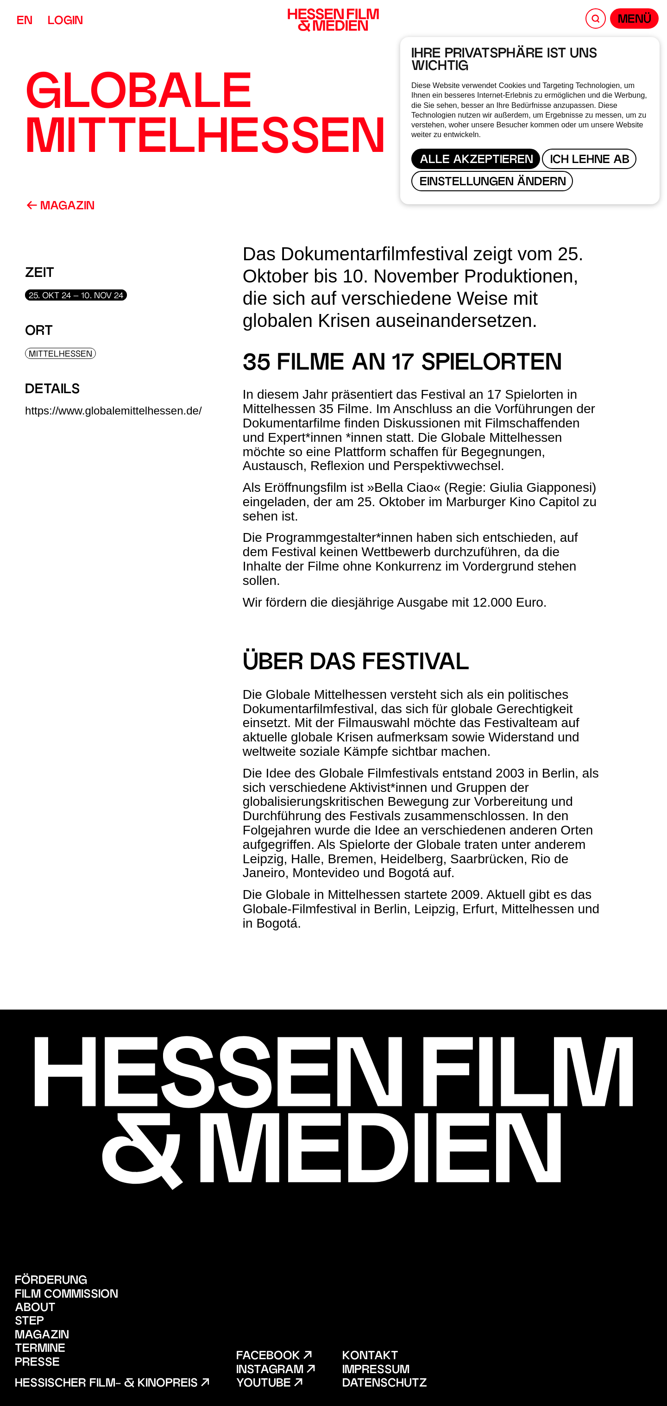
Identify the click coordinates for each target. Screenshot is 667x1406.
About (35, 1308)
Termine (40, 1349)
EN (24, 21)
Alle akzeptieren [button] (476, 160)
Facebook (273, 1356)
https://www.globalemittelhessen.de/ (113, 410)
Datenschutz (384, 1384)
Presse (37, 1363)
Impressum (375, 1370)
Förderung (51, 1281)
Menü (634, 20)
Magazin (60, 207)
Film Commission (66, 1295)
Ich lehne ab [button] (589, 160)
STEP (29, 1322)
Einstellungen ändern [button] (493, 182)
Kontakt (370, 1356)
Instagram (275, 1370)
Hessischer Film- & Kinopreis (112, 1384)
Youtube (269, 1384)
